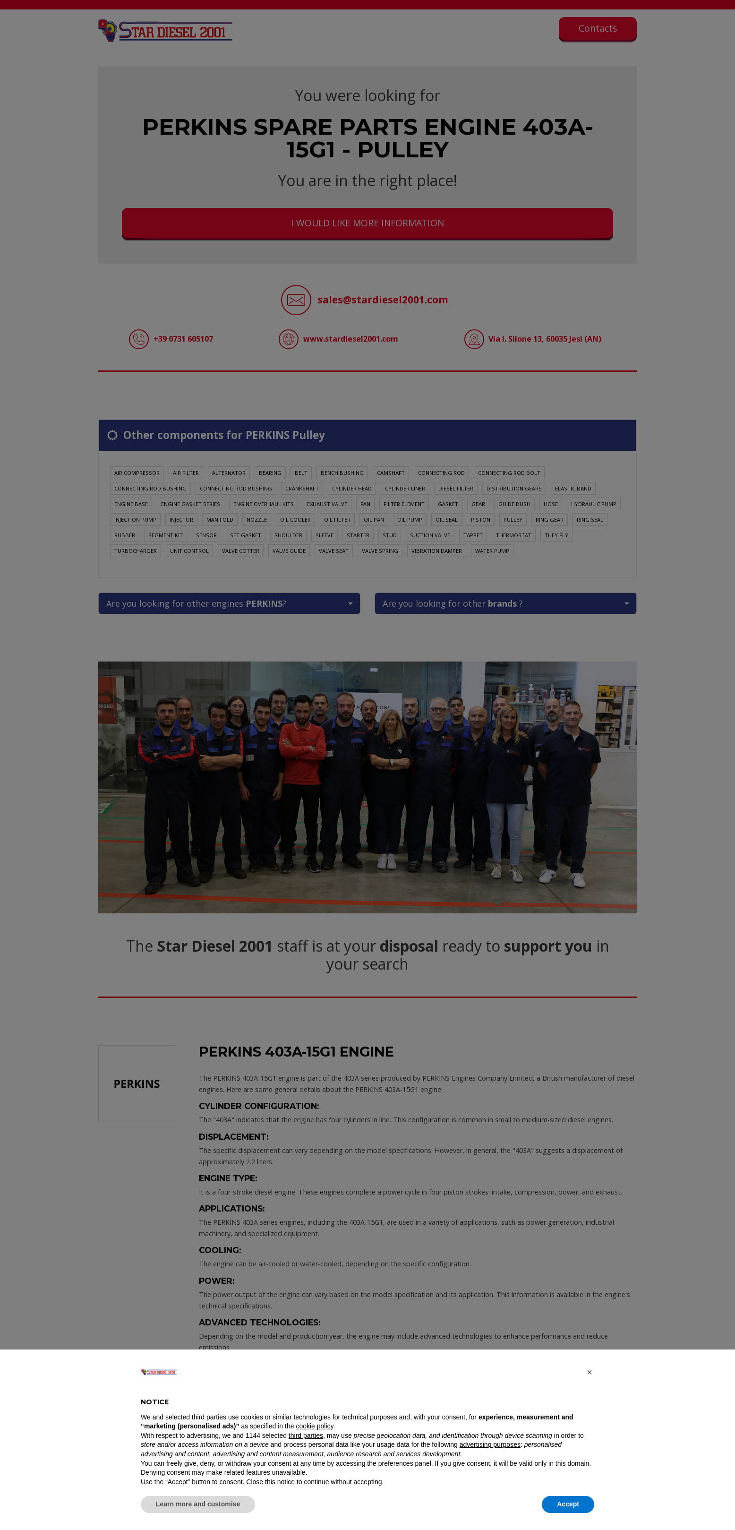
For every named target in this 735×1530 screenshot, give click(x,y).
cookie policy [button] (314, 1426)
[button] (589, 1372)
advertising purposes (490, 1444)
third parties (306, 1435)
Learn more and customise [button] (198, 1504)
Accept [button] (568, 1504)
